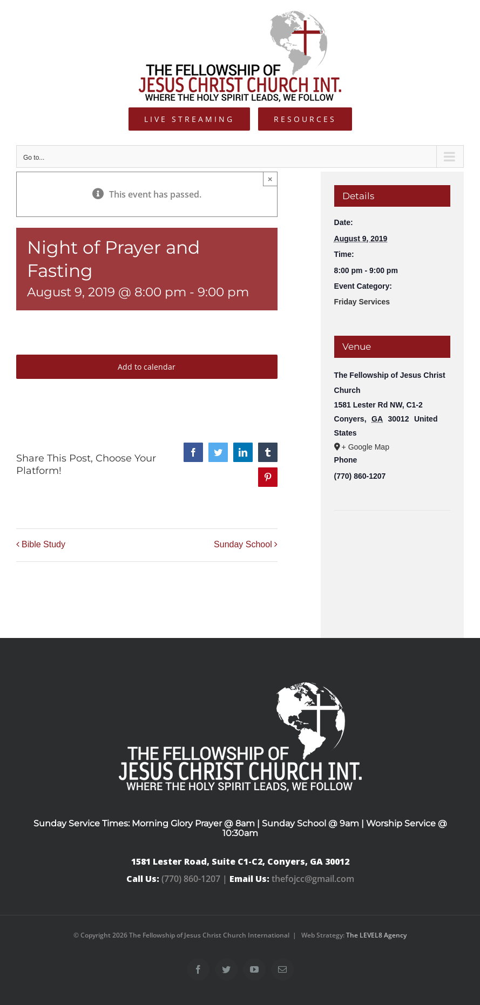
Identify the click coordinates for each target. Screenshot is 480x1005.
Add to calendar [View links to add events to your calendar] (146, 367)
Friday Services (362, 301)
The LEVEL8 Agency (376, 935)
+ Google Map (365, 447)
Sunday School (243, 544)
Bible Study (43, 544)
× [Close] (270, 179)
